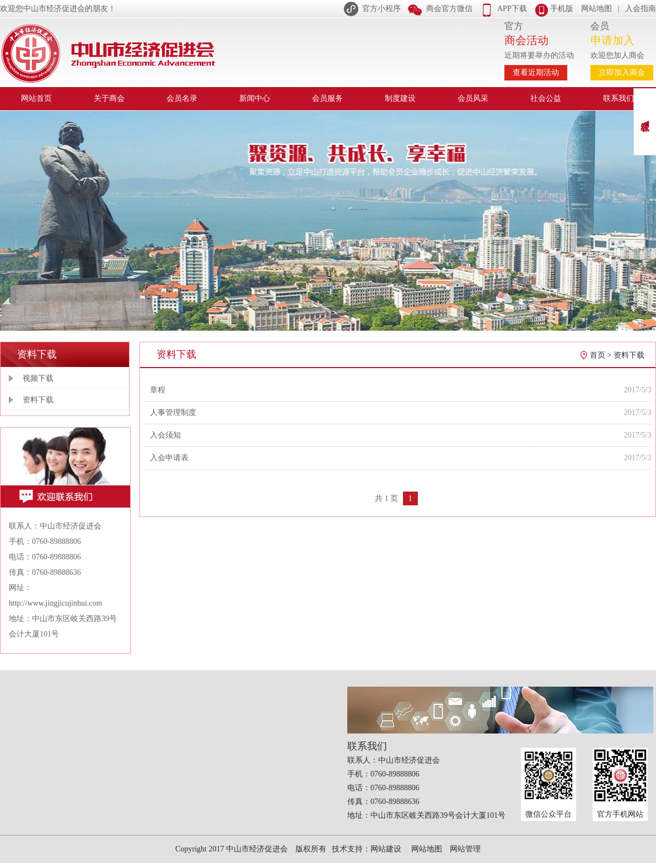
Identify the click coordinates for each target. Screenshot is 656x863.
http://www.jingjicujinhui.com (55, 603)
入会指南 (640, 8)
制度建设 (400, 98)
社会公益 (545, 98)
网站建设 (385, 849)
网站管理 (465, 849)
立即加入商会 (622, 72)
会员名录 (181, 98)
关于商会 (109, 98)
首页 (597, 355)
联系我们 (618, 98)
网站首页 (36, 98)
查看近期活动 (536, 72)
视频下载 (38, 378)
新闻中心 (254, 98)
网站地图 (596, 8)
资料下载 (38, 400)
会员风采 (473, 98)
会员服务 (327, 98)
